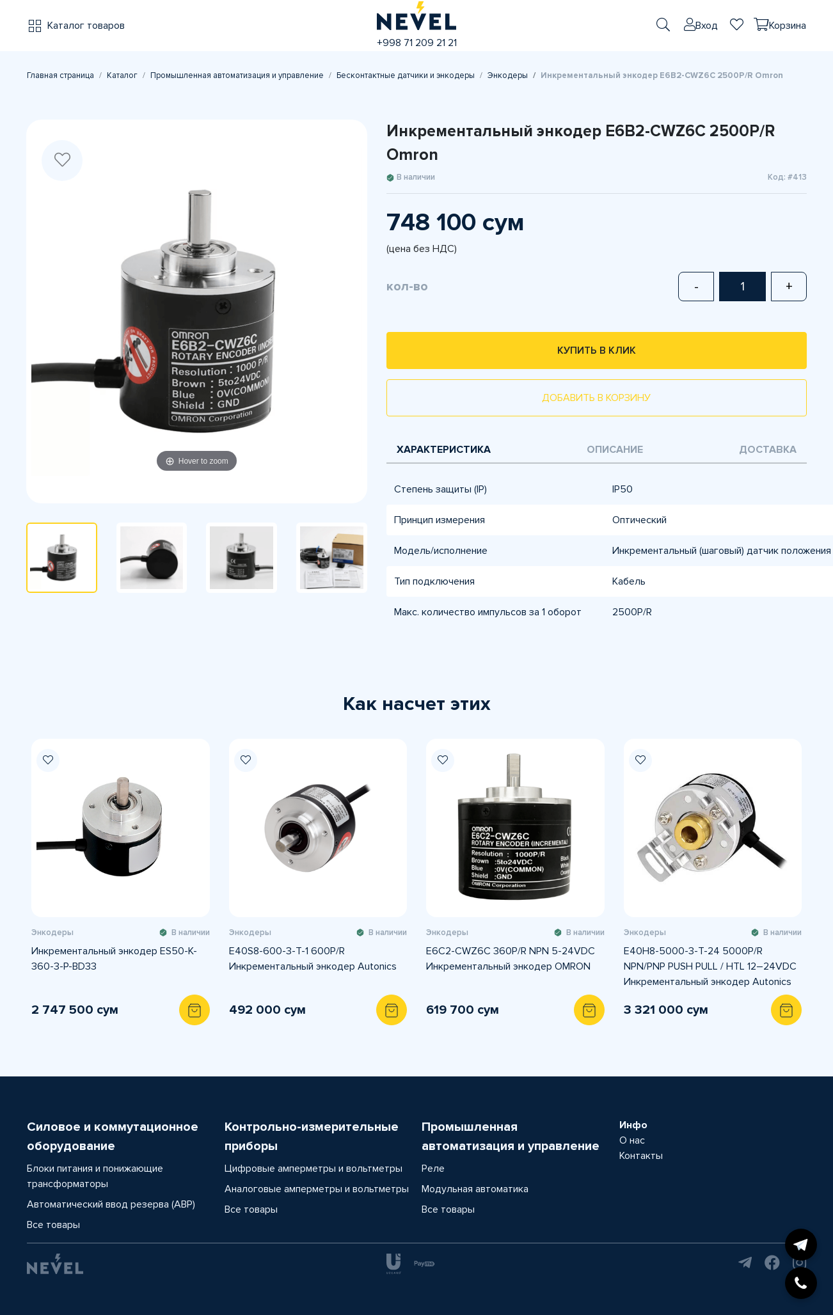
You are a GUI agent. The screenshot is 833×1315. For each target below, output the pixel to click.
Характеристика (444, 449)
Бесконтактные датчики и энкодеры (406, 75)
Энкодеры (508, 75)
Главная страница (60, 75)
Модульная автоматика (475, 1189)
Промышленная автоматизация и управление (237, 75)
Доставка (768, 449)
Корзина (787, 25)
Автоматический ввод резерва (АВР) (111, 1204)
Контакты (641, 1155)
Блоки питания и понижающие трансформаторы (95, 1176)
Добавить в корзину (596, 397)
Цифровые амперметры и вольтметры (313, 1168)
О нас (632, 1140)
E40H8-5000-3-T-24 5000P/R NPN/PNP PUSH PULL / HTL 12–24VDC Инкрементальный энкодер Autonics (710, 966)
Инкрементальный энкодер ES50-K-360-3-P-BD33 (114, 959)
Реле (433, 1168)
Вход (706, 25)
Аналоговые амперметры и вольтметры (317, 1189)
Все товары (53, 1224)
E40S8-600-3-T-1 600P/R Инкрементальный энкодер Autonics (313, 959)
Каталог (122, 75)
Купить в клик (596, 350)
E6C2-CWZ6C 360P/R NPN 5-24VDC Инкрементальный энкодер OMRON (510, 959)
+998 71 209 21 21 (417, 42)
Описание (615, 449)
